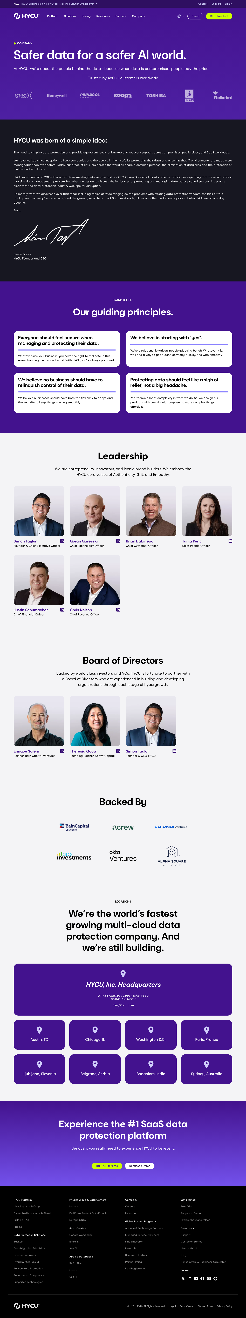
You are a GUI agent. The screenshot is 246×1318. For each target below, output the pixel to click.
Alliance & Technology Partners (144, 1228)
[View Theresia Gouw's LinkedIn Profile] (118, 751)
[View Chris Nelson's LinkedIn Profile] (118, 610)
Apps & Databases (81, 1256)
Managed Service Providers (142, 1235)
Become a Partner (136, 1255)
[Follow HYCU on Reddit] (215, 1279)
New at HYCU (189, 1248)
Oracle (73, 1270)
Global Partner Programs (140, 1221)
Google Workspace (81, 1235)
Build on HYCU (22, 1220)
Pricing (86, 16)
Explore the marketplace (195, 1220)
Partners (120, 16)
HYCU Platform (23, 1200)
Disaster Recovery (25, 1255)
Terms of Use (205, 1306)
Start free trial (219, 16)
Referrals (130, 1248)
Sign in (228, 3)
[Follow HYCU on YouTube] (196, 1279)
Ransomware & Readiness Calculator (203, 1262)
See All (73, 1248)
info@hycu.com (123, 1005)
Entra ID (74, 1241)
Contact (202, 3)
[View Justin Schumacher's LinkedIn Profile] (62, 610)
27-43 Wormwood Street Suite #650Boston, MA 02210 (123, 997)
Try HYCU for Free (107, 1166)
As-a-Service (77, 1228)
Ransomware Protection (28, 1268)
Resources (103, 16)
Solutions (70, 16)
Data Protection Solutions (30, 1235)
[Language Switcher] (180, 16)
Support (216, 3)
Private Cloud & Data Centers (87, 1200)
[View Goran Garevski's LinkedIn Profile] (118, 541)
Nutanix (73, 1206)
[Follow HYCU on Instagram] (209, 1279)
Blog (183, 1255)
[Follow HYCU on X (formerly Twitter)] (183, 1279)
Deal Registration (135, 1268)
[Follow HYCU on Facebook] (202, 1279)
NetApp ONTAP (78, 1220)
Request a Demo (139, 1166)
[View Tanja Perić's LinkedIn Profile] (230, 541)
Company (138, 16)
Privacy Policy (224, 1306)
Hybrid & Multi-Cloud (26, 1262)
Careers (130, 1206)
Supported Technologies (28, 1282)
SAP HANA (75, 1263)
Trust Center (187, 1306)
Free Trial (186, 1206)
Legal (173, 1306)
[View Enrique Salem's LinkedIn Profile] (62, 751)
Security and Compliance (29, 1275)
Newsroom (131, 1213)
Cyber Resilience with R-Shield (32, 1213)
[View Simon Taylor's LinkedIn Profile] (62, 541)
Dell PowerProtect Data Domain (88, 1213)
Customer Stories (191, 1241)
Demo (195, 16)
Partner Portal (133, 1262)
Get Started (188, 1200)
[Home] (26, 16)
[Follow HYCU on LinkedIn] (189, 1279)
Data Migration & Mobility (29, 1248)
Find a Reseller (134, 1241)
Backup (18, 1241)
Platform (52, 16)
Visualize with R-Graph (27, 1206)
